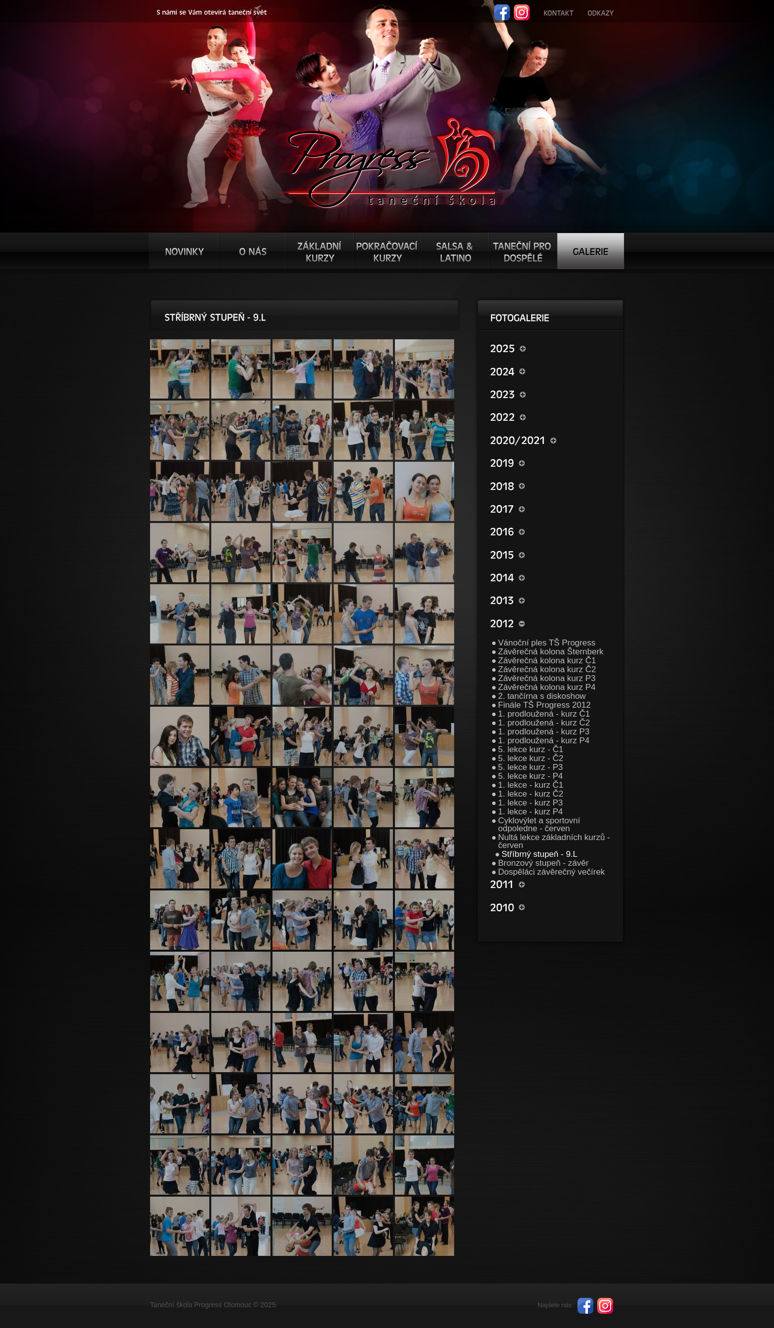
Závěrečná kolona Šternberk (551, 651)
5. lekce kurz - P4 (530, 776)
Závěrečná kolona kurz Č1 (547, 660)
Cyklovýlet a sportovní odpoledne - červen (539, 824)
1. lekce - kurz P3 (530, 802)
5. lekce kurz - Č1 (530, 749)
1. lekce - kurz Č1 (530, 785)
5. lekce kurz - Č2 (530, 758)
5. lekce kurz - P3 (530, 767)
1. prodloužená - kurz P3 (543, 731)
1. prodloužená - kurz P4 (543, 740)
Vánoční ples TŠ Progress (546, 642)
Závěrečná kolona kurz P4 (547, 687)
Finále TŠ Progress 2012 (544, 705)
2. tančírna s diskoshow (542, 696)
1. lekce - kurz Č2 (530, 794)
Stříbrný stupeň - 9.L (540, 854)
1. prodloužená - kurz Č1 (544, 714)
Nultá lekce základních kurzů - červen (554, 841)
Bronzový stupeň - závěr (543, 863)
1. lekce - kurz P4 (530, 811)
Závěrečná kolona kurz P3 (547, 678)
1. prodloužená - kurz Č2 (544, 722)
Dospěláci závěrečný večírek (551, 872)
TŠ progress (391, 161)
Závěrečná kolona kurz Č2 (547, 669)
